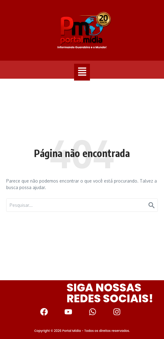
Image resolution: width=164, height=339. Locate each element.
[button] (82, 72)
